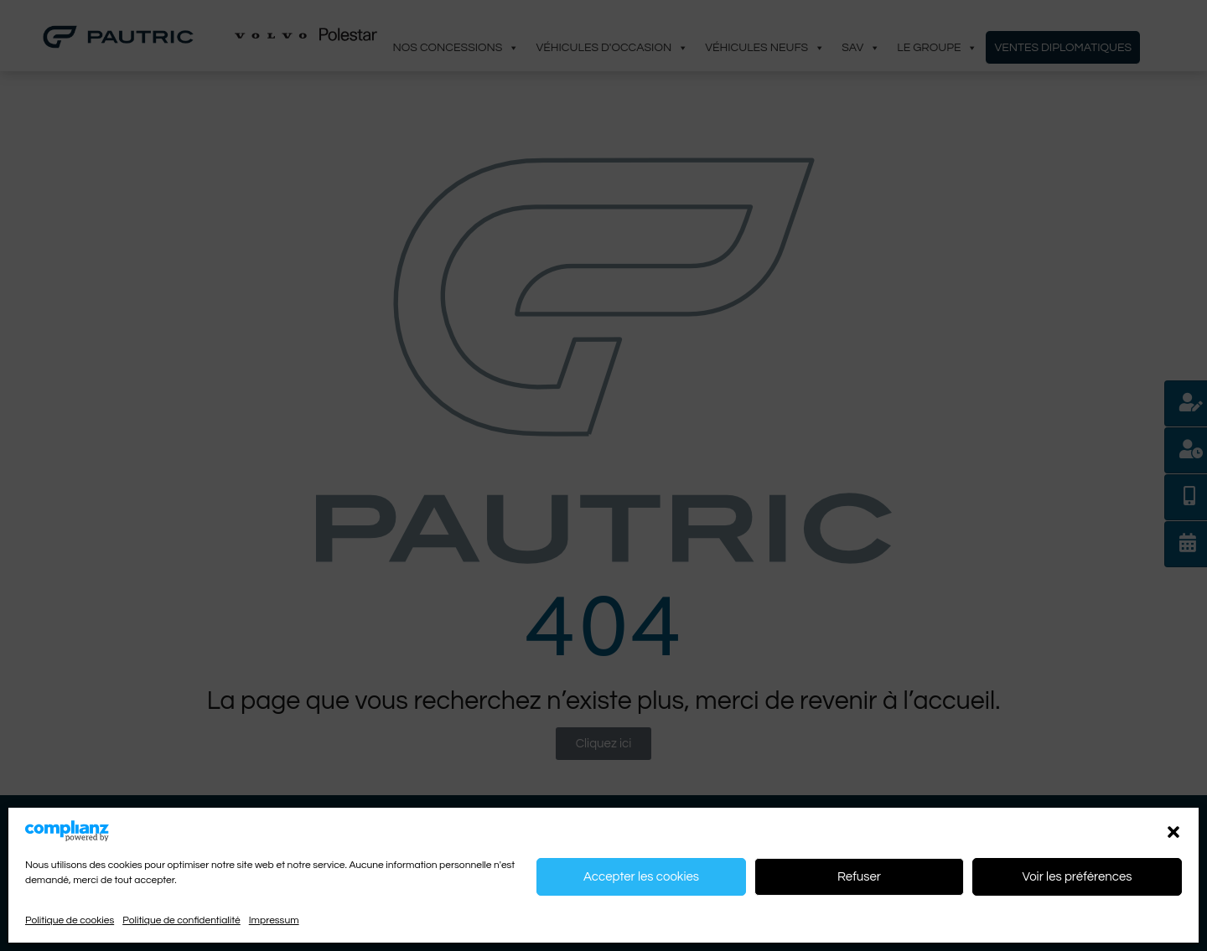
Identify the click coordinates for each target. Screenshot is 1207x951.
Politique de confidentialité (181, 920)
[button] (1173, 831)
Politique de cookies (69, 920)
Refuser (859, 877)
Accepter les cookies (641, 877)
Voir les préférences (1077, 877)
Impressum (274, 920)
